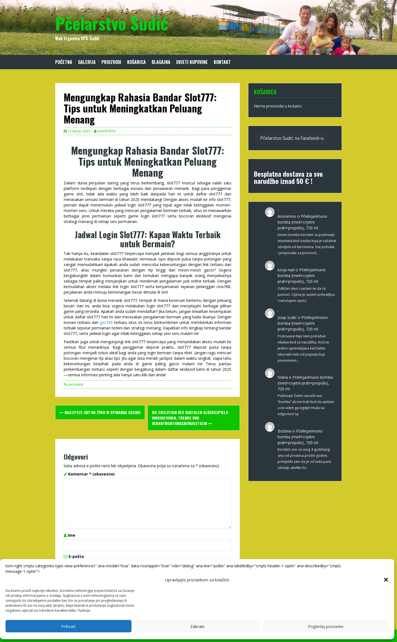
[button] (386, 579)
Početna (63, 62)
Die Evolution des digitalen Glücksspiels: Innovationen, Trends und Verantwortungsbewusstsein (190, 417)
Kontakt (222, 62)
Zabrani (197, 626)
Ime (71, 535)
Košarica (136, 62)
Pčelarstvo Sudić (111, 22)
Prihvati (68, 626)
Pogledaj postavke (326, 626)
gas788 (106, 322)
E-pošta (76, 556)
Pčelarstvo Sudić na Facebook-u (292, 138)
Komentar (91, 474)
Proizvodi (111, 62)
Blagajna (161, 62)
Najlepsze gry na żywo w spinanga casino (100, 412)
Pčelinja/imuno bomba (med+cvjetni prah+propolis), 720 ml (302, 222)
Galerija (87, 62)
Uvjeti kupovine (192, 62)
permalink (75, 384)
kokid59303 (106, 131)
